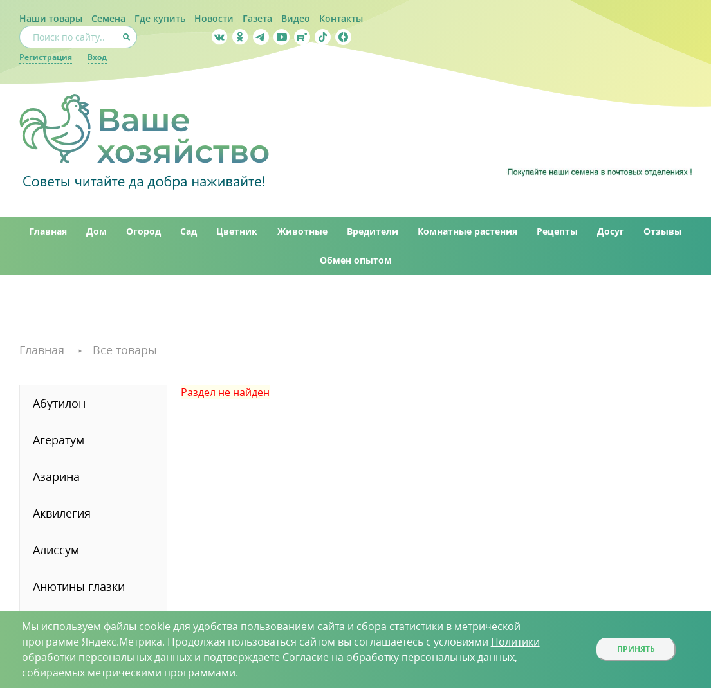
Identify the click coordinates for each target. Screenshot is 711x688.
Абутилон (59, 403)
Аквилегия (62, 513)
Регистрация (45, 56)
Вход (97, 56)
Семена (108, 18)
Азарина (56, 476)
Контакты (341, 18)
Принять (636, 649)
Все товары (125, 350)
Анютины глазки (79, 586)
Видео (295, 18)
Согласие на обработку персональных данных (398, 657)
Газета (257, 18)
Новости (214, 18)
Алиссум (56, 549)
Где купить (159, 18)
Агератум (58, 440)
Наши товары (50, 18)
